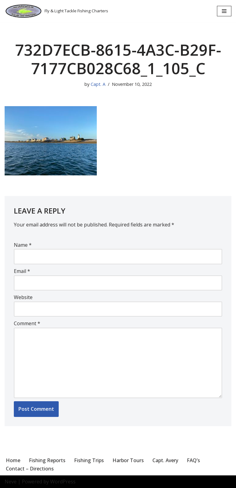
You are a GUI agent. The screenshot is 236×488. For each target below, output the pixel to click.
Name (23, 245)
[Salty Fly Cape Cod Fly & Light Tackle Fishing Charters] (56, 11)
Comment (27, 323)
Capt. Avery (165, 460)
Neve (11, 481)
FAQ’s (193, 460)
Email (22, 271)
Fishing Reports (47, 460)
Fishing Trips (89, 460)
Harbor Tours (128, 460)
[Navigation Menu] (224, 11)
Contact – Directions (30, 468)
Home (13, 460)
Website (23, 297)
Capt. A (98, 84)
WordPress (63, 481)
